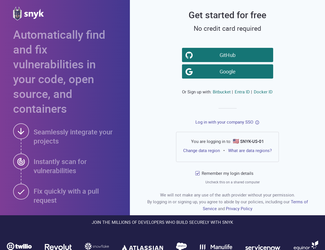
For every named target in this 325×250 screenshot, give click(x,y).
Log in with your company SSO (224, 122)
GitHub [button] (229, 55)
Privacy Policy (239, 208)
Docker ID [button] (263, 92)
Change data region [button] (201, 150)
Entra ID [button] (242, 92)
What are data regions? (250, 150)
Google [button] (229, 71)
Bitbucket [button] (222, 92)
